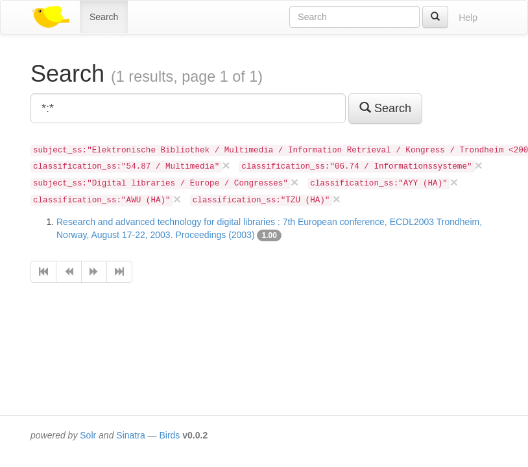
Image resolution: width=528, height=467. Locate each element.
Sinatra (130, 435)
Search (104, 17)
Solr (88, 435)
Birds (169, 435)
